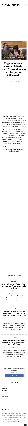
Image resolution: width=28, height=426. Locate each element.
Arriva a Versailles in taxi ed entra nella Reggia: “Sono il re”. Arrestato (14, 342)
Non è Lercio (4, 396)
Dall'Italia (4, 388)
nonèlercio (10, 4)
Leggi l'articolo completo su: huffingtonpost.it (14, 150)
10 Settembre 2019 (14, 320)
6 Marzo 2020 (14, 290)
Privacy (18, 421)
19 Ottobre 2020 (14, 347)
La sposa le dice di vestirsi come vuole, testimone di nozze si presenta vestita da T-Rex (14, 314)
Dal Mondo (14, 281)
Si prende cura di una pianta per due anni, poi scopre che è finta (14, 286)
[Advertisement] (14, 26)
